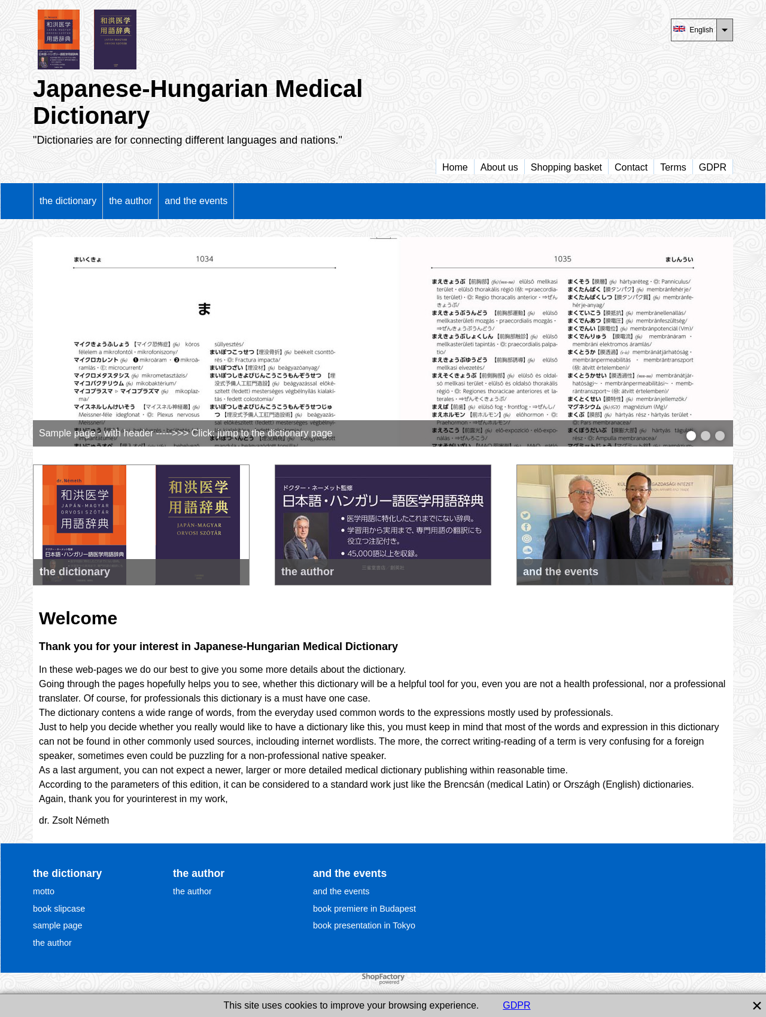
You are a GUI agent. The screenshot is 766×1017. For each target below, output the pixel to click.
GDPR (516, 1005)
